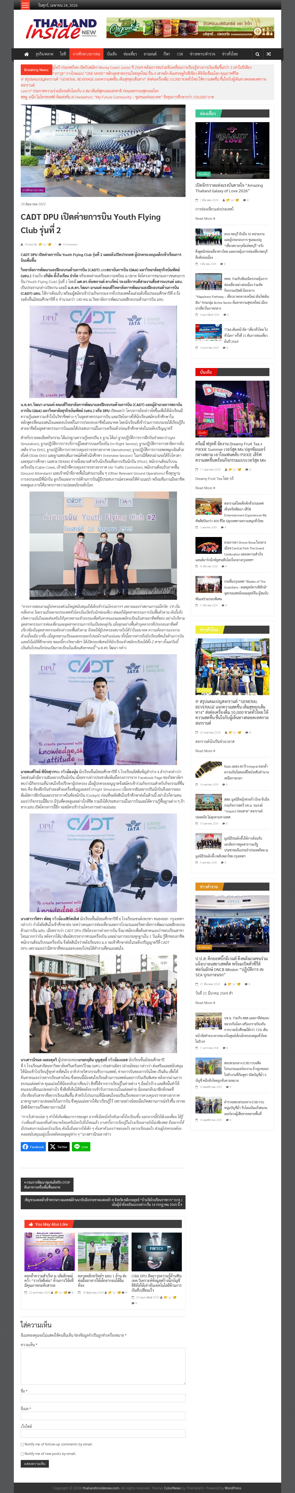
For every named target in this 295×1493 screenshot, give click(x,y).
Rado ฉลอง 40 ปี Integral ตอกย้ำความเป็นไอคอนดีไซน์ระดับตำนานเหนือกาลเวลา (246, 772)
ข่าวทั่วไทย (230, 53)
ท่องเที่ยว (130, 53)
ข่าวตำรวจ (204, 947)
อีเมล (26, 1408)
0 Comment (68, 244)
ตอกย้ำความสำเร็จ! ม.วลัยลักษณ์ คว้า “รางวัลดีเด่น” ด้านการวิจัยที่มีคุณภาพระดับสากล (49, 1280)
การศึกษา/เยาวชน (86, 53)
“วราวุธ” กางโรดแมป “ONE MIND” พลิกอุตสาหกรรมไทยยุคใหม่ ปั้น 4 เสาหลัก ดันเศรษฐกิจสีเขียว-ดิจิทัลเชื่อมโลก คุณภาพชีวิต (145, 73)
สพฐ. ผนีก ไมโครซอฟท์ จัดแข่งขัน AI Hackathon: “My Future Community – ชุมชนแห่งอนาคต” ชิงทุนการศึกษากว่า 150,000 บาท (117, 96)
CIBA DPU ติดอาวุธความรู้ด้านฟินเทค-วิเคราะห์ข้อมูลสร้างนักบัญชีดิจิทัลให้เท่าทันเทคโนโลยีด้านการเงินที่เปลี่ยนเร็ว (157, 1283)
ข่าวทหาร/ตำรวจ (202, 53)
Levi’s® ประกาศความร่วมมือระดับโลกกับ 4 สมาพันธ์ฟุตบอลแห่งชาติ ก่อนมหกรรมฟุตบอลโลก (90, 90)
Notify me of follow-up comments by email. (59, 1444)
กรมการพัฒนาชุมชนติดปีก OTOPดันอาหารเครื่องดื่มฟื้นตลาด (47, 1184)
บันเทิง (112, 53)
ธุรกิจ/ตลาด (44, 53)
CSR (180, 53)
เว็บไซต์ (26, 1426)
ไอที (63, 53)
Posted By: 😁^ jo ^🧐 (38, 244)
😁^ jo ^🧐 (60, 1292)
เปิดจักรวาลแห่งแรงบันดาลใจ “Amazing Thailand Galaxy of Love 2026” (229, 187)
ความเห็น (29, 1344)
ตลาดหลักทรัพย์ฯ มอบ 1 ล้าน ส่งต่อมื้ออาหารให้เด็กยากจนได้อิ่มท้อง (102, 1280)
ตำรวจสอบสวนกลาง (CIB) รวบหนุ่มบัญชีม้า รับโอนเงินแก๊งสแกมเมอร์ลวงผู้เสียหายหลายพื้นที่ (245, 1108)
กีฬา (167, 53)
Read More (205, 218)
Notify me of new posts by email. (50, 1453)
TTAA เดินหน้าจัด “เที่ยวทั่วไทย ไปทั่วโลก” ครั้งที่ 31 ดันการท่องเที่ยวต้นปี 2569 (246, 335)
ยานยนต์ (150, 53)
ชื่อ (24, 1391)
